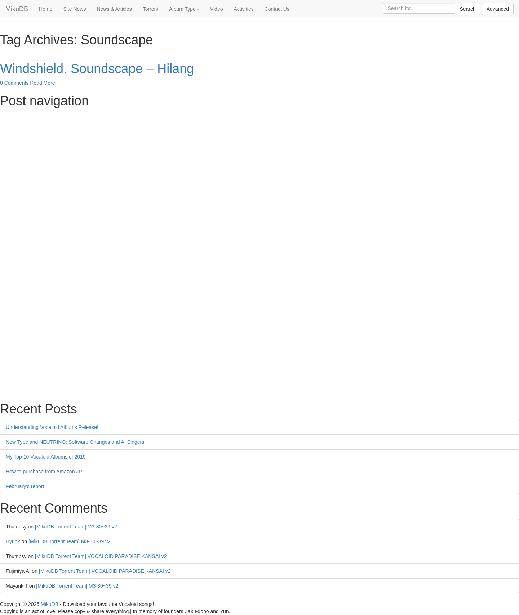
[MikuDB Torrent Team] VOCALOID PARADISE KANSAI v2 (101, 556)
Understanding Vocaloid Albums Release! (52, 427)
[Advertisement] (216, 162)
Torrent (151, 9)
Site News (74, 9)
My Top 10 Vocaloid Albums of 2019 (46, 457)
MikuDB (16, 9)
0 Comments (14, 83)
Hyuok (13, 541)
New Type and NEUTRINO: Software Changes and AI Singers (75, 442)
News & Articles (114, 9)
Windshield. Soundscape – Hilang (97, 68)
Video (216, 9)
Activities (243, 9)
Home (45, 9)
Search (467, 9)
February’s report (25, 486)
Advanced (498, 9)
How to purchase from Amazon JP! (45, 471)
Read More (42, 83)
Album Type (184, 9)
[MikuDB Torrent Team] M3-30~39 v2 (76, 527)
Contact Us (277, 9)
